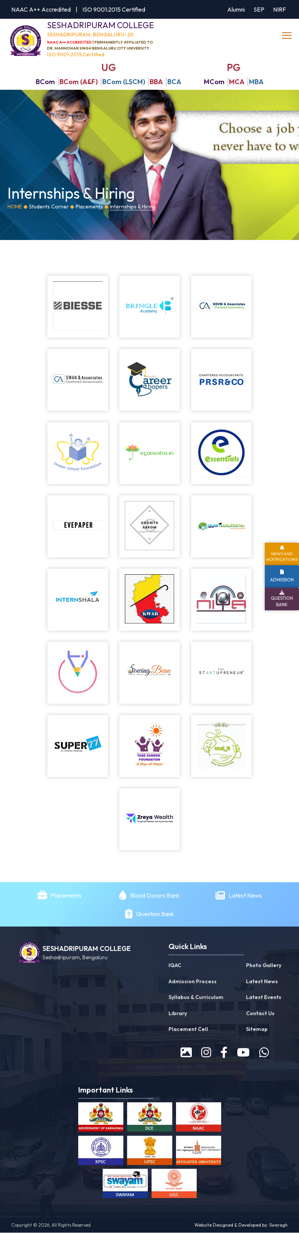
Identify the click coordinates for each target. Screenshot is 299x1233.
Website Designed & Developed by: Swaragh (241, 1225)
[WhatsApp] (264, 1053)
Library (177, 1013)
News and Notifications (281, 556)
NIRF (279, 9)
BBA (156, 82)
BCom (45, 82)
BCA (174, 82)
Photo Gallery (263, 965)
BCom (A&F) (78, 82)
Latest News (246, 895)
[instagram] (206, 1053)
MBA (256, 82)
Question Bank (155, 914)
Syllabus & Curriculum (195, 997)
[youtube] (243, 1053)
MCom (214, 82)
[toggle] (287, 35)
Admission (282, 580)
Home (15, 207)
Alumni (236, 9)
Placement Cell (188, 1029)
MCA (236, 82)
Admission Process (192, 981)
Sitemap (257, 1029)
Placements (89, 207)
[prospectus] (186, 1053)
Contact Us (260, 1013)
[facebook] (224, 1053)
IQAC (174, 965)
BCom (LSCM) (123, 82)
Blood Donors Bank (155, 895)
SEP (258, 9)
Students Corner (49, 207)
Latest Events (263, 997)
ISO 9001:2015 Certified (113, 9)
